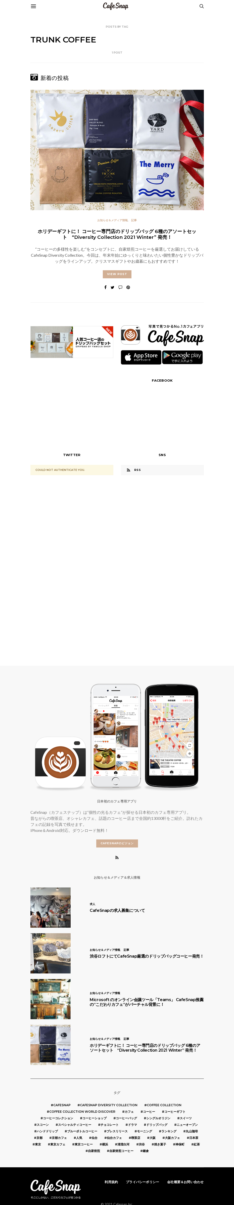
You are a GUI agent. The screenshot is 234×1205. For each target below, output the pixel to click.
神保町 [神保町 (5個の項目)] (179, 1144)
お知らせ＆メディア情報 (112, 220)
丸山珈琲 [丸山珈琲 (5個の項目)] (192, 1131)
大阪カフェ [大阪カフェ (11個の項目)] (172, 1138)
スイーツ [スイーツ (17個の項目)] (186, 1118)
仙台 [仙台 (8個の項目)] (94, 1138)
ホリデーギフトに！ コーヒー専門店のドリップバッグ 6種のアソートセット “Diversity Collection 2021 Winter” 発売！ (117, 234)
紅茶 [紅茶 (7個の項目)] (197, 1144)
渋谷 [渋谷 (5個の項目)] (142, 1144)
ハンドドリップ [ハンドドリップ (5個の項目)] (47, 1131)
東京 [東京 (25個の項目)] (38, 1144)
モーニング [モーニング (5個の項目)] (144, 1131)
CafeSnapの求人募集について (117, 910)
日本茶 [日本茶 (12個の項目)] (193, 1138)
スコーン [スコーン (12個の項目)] (43, 1125)
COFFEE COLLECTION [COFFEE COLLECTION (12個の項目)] (164, 1105)
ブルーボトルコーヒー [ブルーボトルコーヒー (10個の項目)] (82, 1131)
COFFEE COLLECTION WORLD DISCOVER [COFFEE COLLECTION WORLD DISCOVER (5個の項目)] (82, 1111)
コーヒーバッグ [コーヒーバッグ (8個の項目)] (126, 1118)
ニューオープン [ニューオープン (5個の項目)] (187, 1125)
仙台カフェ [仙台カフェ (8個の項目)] (114, 1138)
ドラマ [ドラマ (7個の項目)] (132, 1125)
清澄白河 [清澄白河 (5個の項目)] (123, 1144)
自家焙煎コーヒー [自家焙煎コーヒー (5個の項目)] (121, 1151)
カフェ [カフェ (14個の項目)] (129, 1111)
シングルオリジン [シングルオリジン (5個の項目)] (158, 1118)
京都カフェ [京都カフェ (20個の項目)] (59, 1138)
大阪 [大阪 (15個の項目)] (153, 1138)
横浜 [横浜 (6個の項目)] (105, 1144)
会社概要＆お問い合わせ (185, 1182)
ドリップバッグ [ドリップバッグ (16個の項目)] (156, 1125)
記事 (134, 220)
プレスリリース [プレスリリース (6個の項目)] (117, 1131)
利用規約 (111, 1182)
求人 (92, 904)
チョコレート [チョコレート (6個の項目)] (110, 1125)
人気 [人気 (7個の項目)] (79, 1138)
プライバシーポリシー (142, 1182)
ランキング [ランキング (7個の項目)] (168, 1131)
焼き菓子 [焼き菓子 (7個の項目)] (160, 1144)
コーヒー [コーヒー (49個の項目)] (149, 1111)
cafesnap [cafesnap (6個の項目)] (62, 1105)
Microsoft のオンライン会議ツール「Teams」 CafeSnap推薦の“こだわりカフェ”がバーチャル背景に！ (146, 1002)
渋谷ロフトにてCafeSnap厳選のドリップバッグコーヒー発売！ (147, 956)
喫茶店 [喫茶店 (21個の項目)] (135, 1138)
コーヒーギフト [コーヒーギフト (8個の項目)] (174, 1111)
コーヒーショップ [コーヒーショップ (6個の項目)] (94, 1118)
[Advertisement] (72, 410)
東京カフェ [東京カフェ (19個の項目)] (57, 1144)
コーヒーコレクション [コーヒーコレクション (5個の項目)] (58, 1118)
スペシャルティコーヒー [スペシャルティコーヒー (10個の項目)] (74, 1125)
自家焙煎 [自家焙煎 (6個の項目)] (94, 1151)
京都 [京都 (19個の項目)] (39, 1138)
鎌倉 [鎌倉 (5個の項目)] (146, 1151)
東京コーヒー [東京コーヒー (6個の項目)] (84, 1144)
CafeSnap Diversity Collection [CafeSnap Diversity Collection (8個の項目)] (108, 1105)
